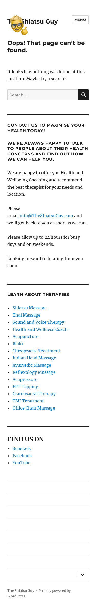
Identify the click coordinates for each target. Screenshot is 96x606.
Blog (12, 562)
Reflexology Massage (34, 372)
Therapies (17, 499)
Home (13, 487)
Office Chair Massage (34, 408)
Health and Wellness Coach (40, 329)
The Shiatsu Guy (32, 21)
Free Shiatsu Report (27, 537)
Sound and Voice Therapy (38, 322)
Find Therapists (23, 512)
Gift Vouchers (21, 524)
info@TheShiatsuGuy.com (46, 215)
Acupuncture (25, 336)
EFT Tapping (25, 386)
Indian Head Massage (34, 357)
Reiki (18, 343)
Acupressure (25, 379)
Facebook (22, 455)
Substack (22, 448)
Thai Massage (26, 315)
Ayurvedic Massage (32, 365)
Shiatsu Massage (30, 307)
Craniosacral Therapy (34, 393)
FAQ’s (13, 549)
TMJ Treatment (28, 400)
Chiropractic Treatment (36, 350)
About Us (17, 574)
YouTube (21, 462)
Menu (80, 20)
